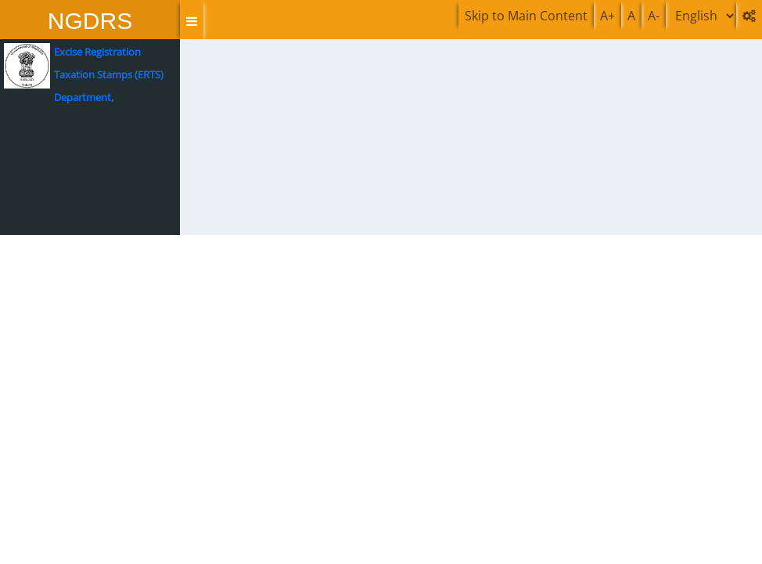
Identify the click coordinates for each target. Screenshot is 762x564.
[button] (191, 21)
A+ (607, 15)
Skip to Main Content (526, 15)
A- (654, 15)
